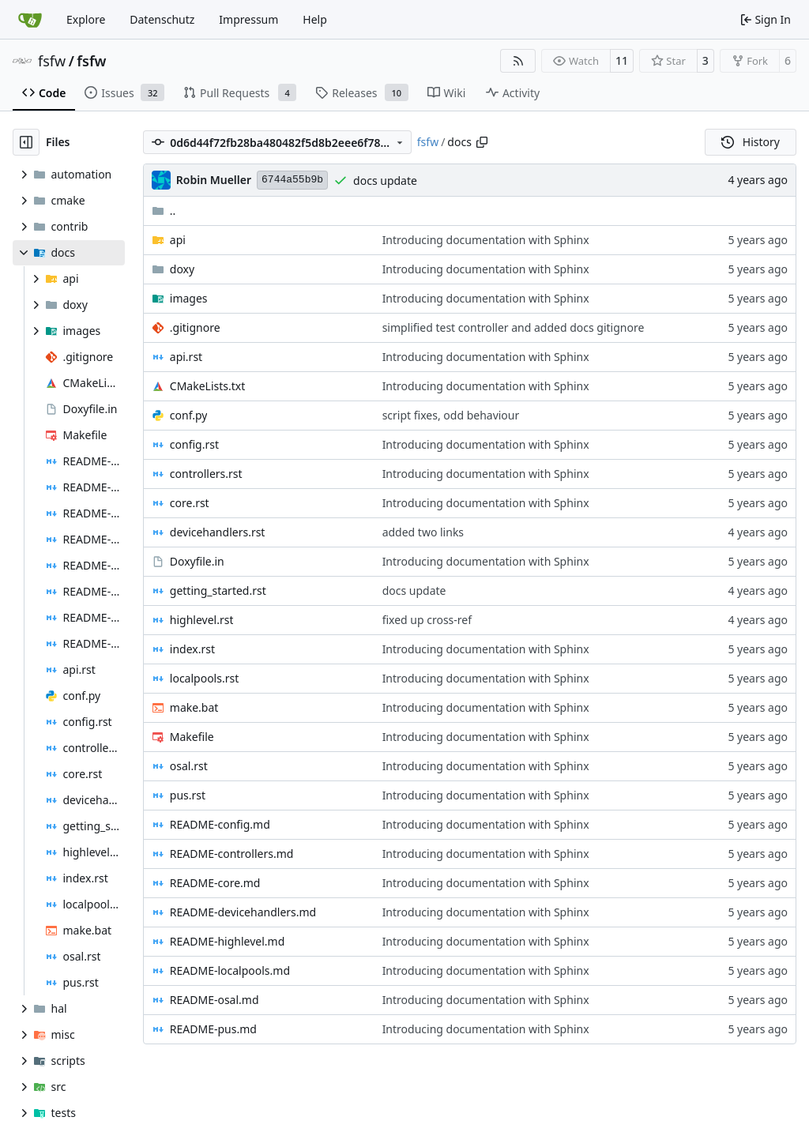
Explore (85, 19)
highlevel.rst (202, 619)
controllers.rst (206, 473)
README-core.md (215, 882)
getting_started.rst (218, 590)
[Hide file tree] (26, 142)
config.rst (194, 444)
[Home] (30, 20)
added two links (423, 532)
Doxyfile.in (197, 561)
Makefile (192, 736)
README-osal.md (214, 999)
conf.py (189, 415)
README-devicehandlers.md (243, 912)
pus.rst (187, 795)
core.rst (189, 502)
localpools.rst (204, 678)
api (178, 239)
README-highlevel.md (227, 941)
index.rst (192, 648)
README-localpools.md (230, 970)
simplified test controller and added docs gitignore (513, 327)
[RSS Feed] (518, 61)
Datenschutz (162, 19)
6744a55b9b (292, 180)
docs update (385, 180)
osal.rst (189, 765)
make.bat (194, 707)
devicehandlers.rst (217, 532)
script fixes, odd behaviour (451, 415)
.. (164, 210)
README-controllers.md (232, 853)
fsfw (52, 61)
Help (315, 19)
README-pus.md (213, 1028)
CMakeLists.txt (207, 385)
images (189, 298)
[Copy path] (481, 142)
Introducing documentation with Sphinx (485, 239)
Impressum (248, 19)
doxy (182, 268)
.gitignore (195, 327)
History (750, 141)
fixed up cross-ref (427, 619)
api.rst (186, 356)
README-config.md (220, 824)
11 (621, 60)
